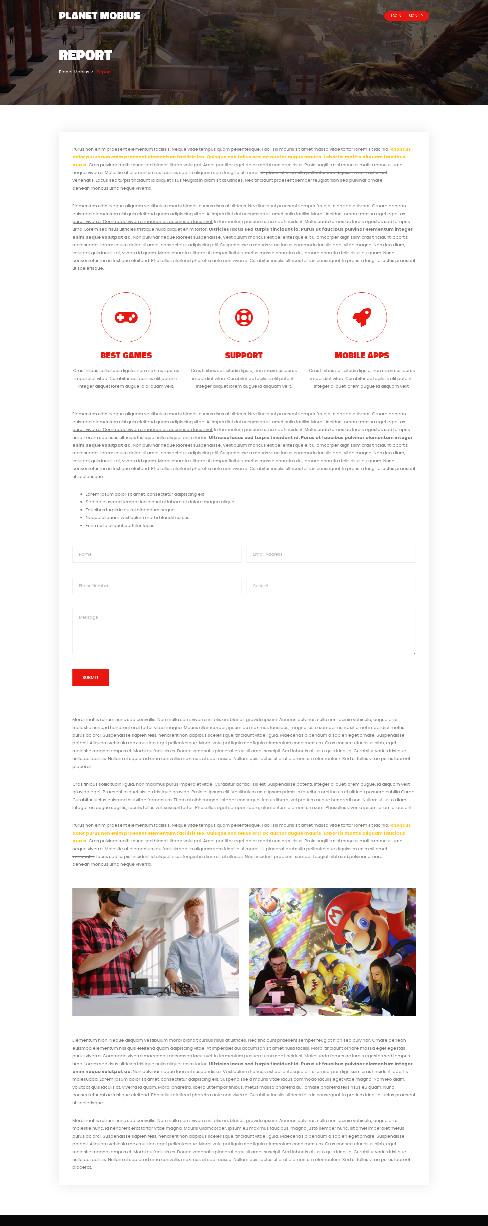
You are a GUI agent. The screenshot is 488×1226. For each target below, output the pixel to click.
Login (396, 16)
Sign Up (416, 16)
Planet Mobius (99, 15)
